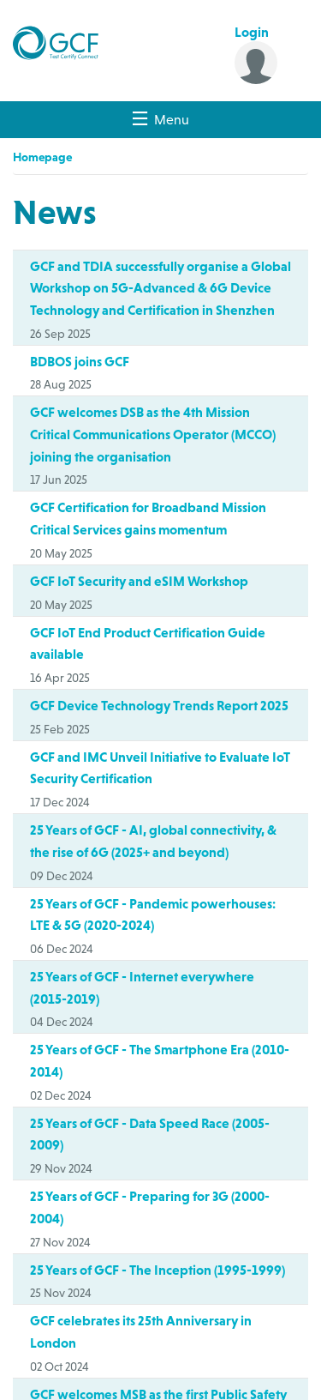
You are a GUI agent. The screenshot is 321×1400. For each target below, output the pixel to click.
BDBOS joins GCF (79, 361)
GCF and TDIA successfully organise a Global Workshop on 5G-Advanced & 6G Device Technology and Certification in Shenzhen (160, 287)
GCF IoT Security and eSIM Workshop (139, 580)
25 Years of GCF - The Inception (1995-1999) (157, 1269)
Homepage (42, 157)
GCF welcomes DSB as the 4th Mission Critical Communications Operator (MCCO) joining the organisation (153, 433)
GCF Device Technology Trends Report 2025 (159, 705)
